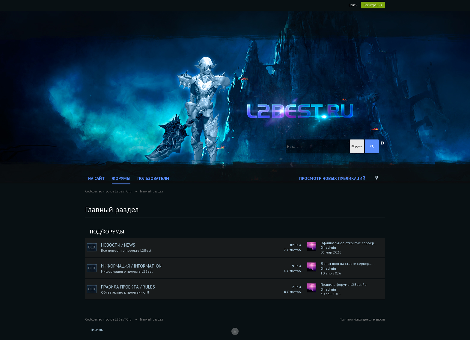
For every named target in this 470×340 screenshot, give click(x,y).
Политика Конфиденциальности (362, 319)
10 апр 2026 (330, 273)
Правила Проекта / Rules (128, 287)
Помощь (97, 330)
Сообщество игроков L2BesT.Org (108, 319)
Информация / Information (131, 266)
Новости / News (118, 245)
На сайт (96, 178)
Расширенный (382, 143)
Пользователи (153, 178)
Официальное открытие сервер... (348, 243)
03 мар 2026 (330, 252)
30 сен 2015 (330, 294)
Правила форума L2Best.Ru (343, 284)
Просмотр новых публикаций (332, 178)
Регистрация (373, 5)
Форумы (121, 178)
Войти (353, 5)
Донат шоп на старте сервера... (347, 263)
